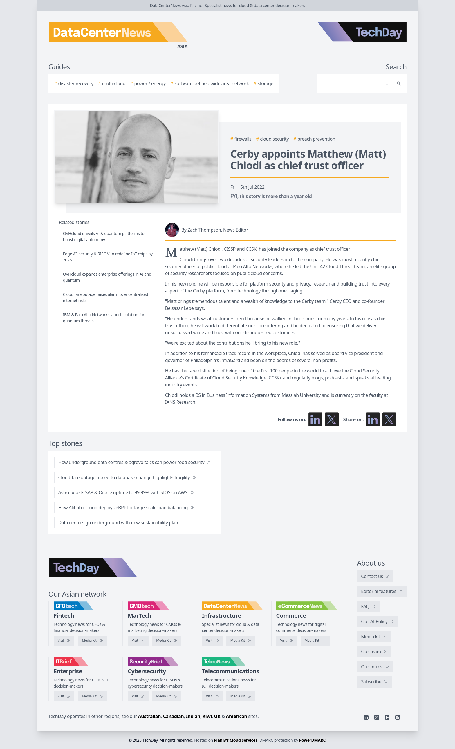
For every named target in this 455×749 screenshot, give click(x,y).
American (236, 716)
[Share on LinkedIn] (373, 419)
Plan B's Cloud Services (235, 740)
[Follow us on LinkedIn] (315, 419)
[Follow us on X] (332, 419)
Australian (149, 716)
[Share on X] (389, 419)
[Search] (356, 83)
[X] (376, 717)
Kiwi (207, 716)
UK (217, 716)
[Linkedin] (366, 717)
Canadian (173, 716)
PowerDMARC (312, 740)
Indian (193, 716)
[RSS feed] (397, 717)
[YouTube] (387, 717)
